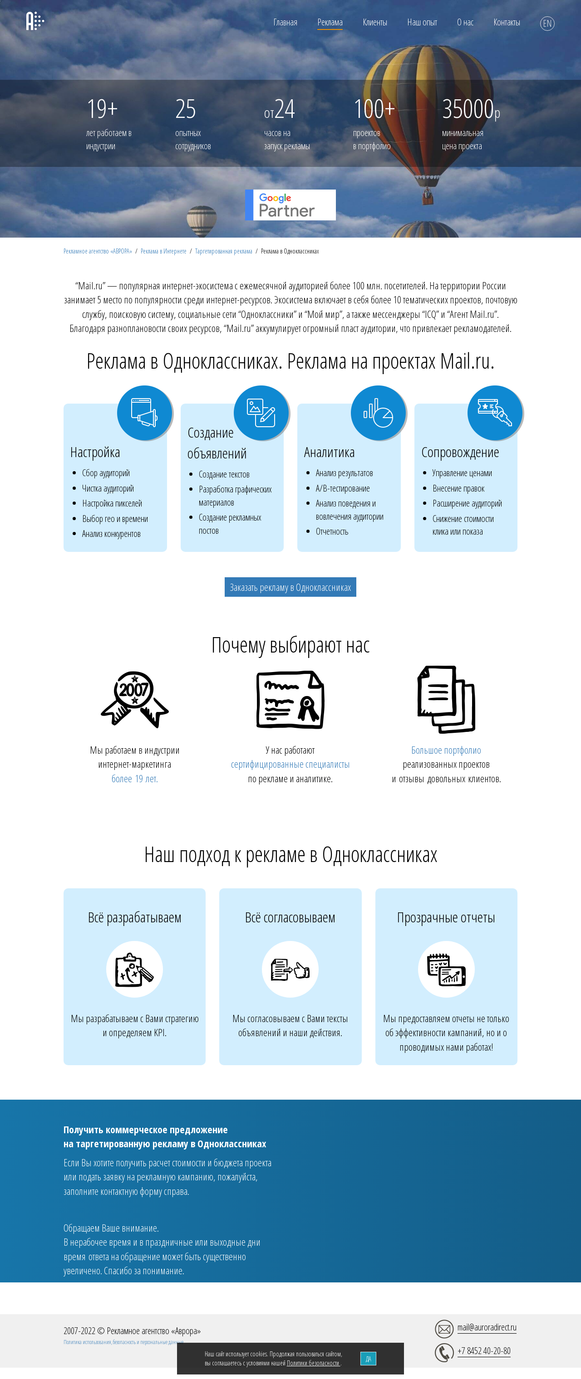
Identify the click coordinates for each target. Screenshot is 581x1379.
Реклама (330, 22)
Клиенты (375, 22)
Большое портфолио (446, 749)
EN (547, 23)
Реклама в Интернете (164, 251)
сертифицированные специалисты (290, 763)
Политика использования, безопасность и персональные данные (123, 1341)
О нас (465, 22)
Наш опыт (422, 22)
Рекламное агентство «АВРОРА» (98, 251)
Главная (285, 22)
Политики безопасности (313, 1363)
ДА (368, 1359)
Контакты (506, 22)
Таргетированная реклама (223, 251)
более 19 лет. (135, 778)
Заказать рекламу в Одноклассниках (290, 587)
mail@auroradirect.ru (487, 1327)
